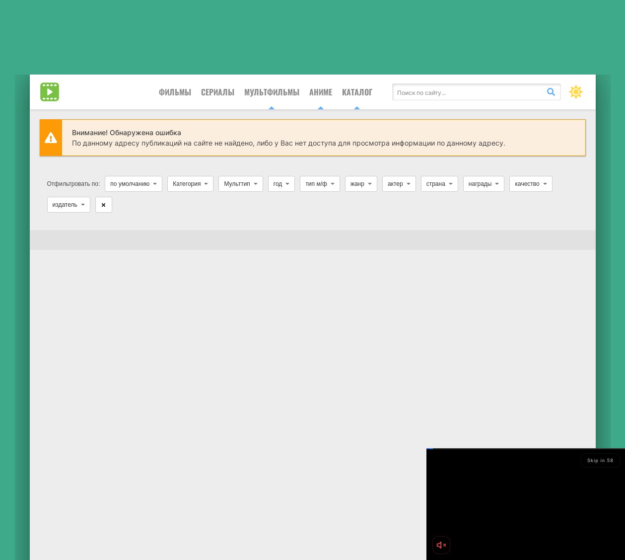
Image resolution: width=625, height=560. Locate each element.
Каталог (357, 92)
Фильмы (175, 92)
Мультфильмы (271, 92)
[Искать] (551, 91)
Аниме (320, 92)
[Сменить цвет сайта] (576, 92)
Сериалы (217, 92)
